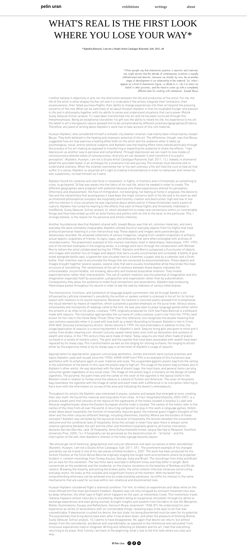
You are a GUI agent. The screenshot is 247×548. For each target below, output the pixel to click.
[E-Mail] (139, 543)
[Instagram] (129, 543)
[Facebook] (134, 543)
